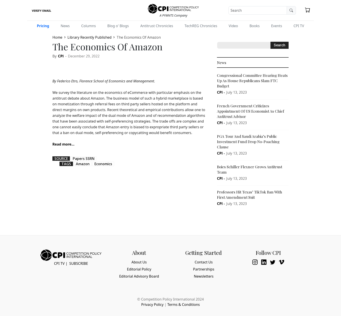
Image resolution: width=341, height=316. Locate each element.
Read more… (63, 144)
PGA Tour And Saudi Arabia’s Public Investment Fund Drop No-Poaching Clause (248, 141)
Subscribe (78, 263)
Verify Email (41, 11)
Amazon (83, 164)
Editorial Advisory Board (139, 276)
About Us (139, 262)
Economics (103, 164)
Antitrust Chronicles (156, 25)
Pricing (43, 25)
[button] (307, 10)
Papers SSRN (83, 158)
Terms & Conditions (183, 304)
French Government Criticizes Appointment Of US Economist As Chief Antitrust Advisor (250, 111)
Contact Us (204, 262)
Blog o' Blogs (118, 25)
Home (57, 37)
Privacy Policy (152, 304)
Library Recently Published (89, 37)
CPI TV (298, 25)
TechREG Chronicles (201, 25)
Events (276, 25)
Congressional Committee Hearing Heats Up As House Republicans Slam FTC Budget (252, 80)
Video (233, 25)
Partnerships (203, 269)
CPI (61, 56)
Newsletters (203, 276)
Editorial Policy (139, 269)
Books (254, 25)
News (65, 25)
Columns (88, 25)
